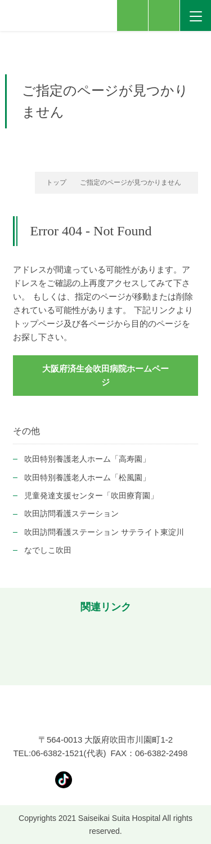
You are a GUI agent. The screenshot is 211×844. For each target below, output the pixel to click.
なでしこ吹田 (47, 550)
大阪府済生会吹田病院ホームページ (105, 375)
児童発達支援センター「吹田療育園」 (91, 495)
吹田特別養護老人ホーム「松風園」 (87, 477)
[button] (14, 647)
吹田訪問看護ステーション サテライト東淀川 (104, 532)
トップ (56, 182)
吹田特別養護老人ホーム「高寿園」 (87, 458)
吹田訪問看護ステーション (71, 513)
